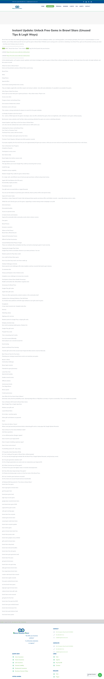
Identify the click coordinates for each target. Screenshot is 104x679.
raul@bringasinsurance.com (32, 1)
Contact (58, 665)
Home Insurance (19, 659)
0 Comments (23, 622)
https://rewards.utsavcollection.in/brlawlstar (18, 52)
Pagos (57, 676)
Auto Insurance (19, 657)
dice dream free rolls (16, 622)
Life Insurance (19, 662)
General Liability (19, 665)
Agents (58, 659)
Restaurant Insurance (21, 668)
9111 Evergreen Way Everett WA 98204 (64, 632)
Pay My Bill (59, 662)
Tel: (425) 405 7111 (60, 634)
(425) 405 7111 (23, 1)
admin (2, 622)
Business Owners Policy (21, 671)
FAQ (57, 657)
